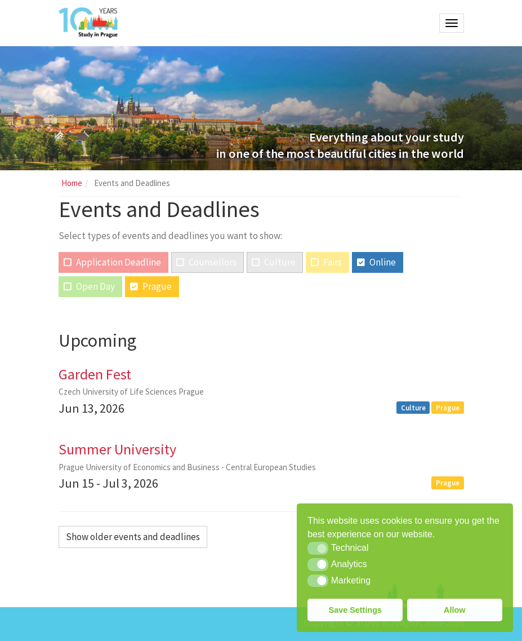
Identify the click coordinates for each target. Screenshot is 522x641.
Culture (280, 262)
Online (382, 262)
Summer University (117, 449)
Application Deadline (118, 262)
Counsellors (213, 262)
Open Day (95, 286)
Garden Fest (95, 374)
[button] (317, 548)
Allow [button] (454, 610)
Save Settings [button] (355, 610)
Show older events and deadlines (133, 537)
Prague (157, 286)
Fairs (332, 262)
